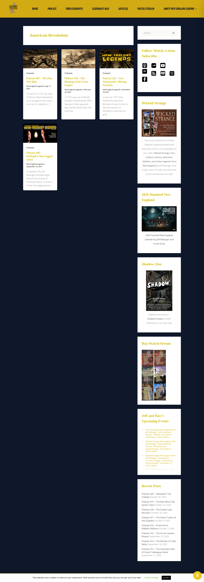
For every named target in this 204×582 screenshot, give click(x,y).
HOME (35, 8)
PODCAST (52, 8)
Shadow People (155, 318)
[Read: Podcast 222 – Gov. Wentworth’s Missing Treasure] (117, 58)
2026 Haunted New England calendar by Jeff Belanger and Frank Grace (159, 239)
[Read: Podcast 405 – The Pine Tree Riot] (40, 58)
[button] (180, 9)
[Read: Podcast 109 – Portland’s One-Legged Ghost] (40, 132)
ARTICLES (123, 8)
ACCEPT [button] (166, 577)
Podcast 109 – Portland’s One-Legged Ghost (39, 156)
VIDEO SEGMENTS (74, 8)
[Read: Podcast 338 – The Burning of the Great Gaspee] (78, 58)
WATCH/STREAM (145, 8)
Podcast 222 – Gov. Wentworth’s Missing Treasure (115, 82)
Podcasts (30, 73)
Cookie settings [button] (151, 577)
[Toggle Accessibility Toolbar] (197, 575)
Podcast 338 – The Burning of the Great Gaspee (76, 82)
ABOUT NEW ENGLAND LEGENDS (180, 8)
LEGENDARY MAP (100, 8)
